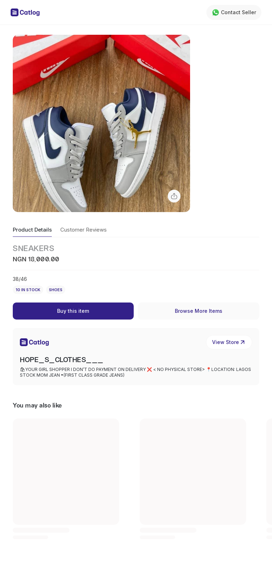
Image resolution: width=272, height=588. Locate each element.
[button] (101, 123)
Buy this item (73, 311)
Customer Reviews (83, 229)
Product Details (32, 229)
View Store (229, 342)
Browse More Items (198, 311)
